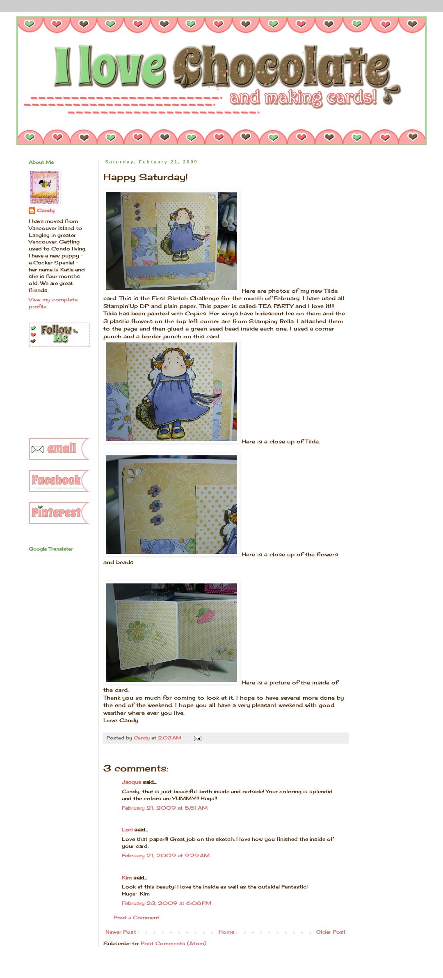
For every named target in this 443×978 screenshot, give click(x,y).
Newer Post (120, 932)
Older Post (331, 932)
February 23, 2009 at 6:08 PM (166, 903)
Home (226, 932)
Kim (127, 878)
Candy (46, 210)
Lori (127, 829)
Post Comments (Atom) (173, 943)
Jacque (131, 782)
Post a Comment (137, 917)
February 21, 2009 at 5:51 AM (165, 808)
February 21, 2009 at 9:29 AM (166, 855)
